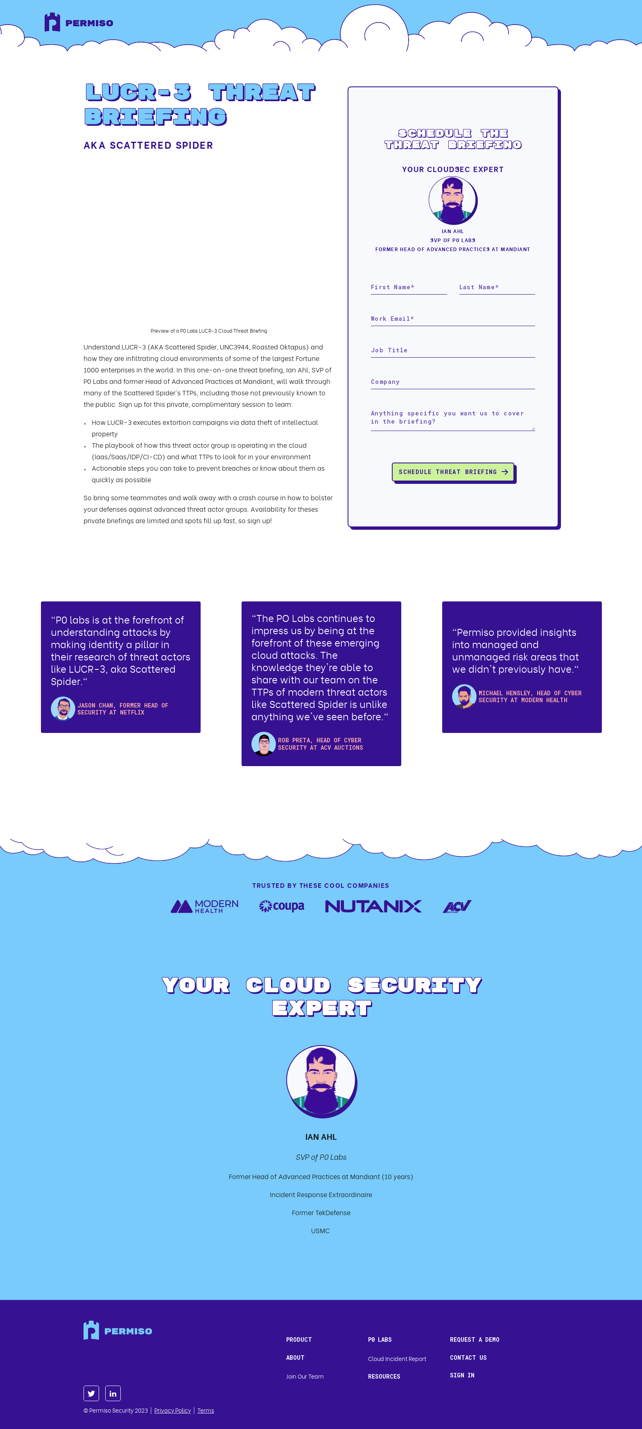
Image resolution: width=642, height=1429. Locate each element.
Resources (384, 1376)
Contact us (468, 1357)
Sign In (462, 1375)
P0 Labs (380, 1339)
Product (299, 1339)
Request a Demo (475, 1339)
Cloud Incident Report (397, 1358)
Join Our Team (305, 1376)
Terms (205, 1410)
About (295, 1357)
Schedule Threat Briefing (448, 472)
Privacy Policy (172, 1410)
